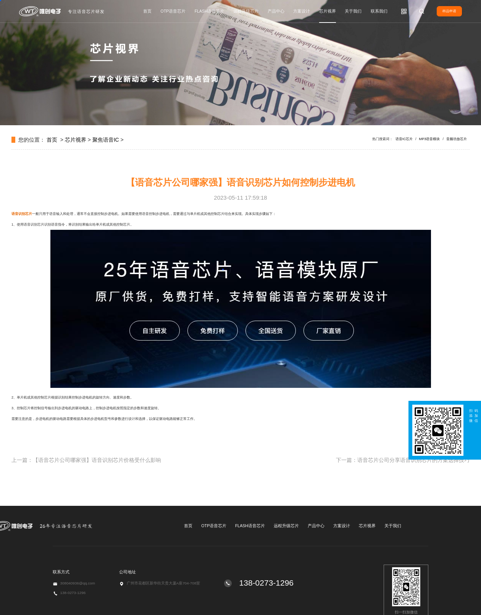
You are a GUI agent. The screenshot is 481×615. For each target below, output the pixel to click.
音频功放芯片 (456, 139)
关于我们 (353, 11)
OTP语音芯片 (173, 11)
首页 (147, 11)
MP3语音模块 (429, 139)
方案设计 (301, 11)
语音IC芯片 (404, 139)
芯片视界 (327, 11)
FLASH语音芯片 (209, 11)
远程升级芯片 (245, 11)
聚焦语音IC (105, 140)
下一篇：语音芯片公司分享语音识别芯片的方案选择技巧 (403, 460)
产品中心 (276, 11)
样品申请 (449, 11)
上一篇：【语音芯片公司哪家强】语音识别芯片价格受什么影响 (86, 460)
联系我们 (379, 11)
